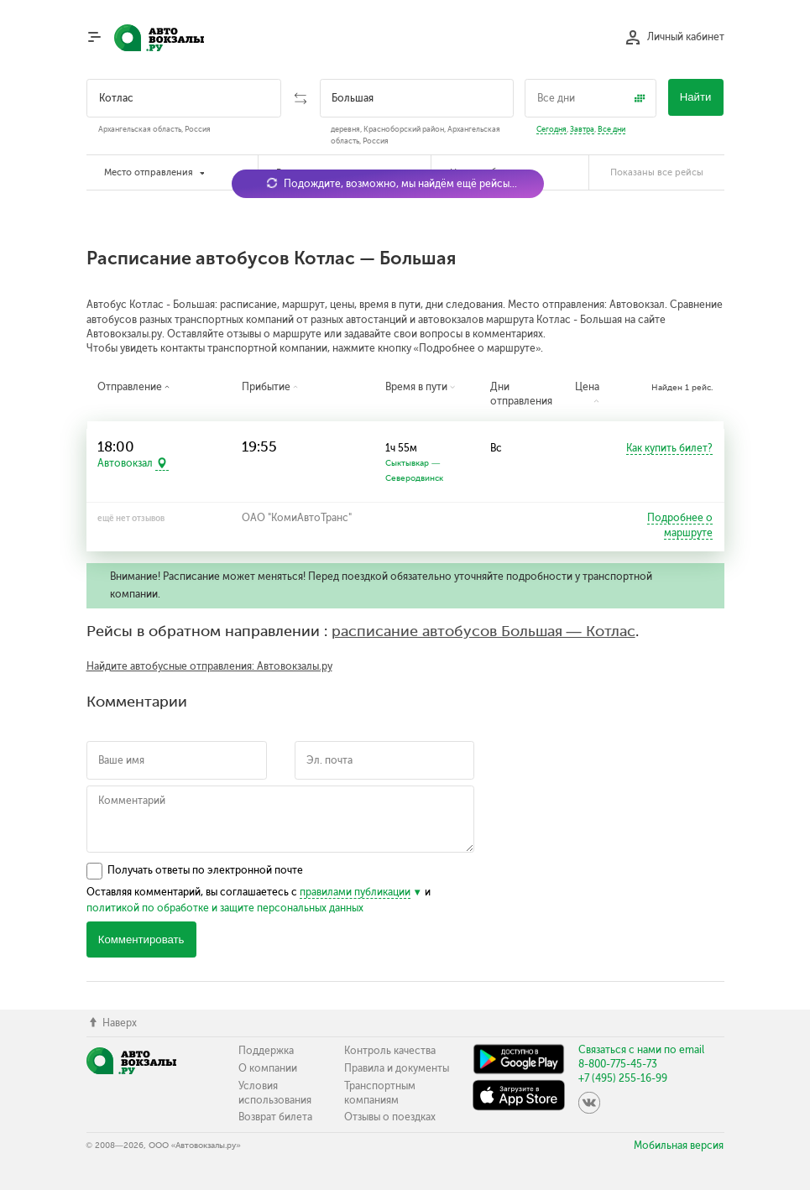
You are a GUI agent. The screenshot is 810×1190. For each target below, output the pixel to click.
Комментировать (141, 939)
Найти (696, 97)
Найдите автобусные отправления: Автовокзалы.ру (209, 666)
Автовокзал (125, 464)
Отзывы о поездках (390, 1117)
